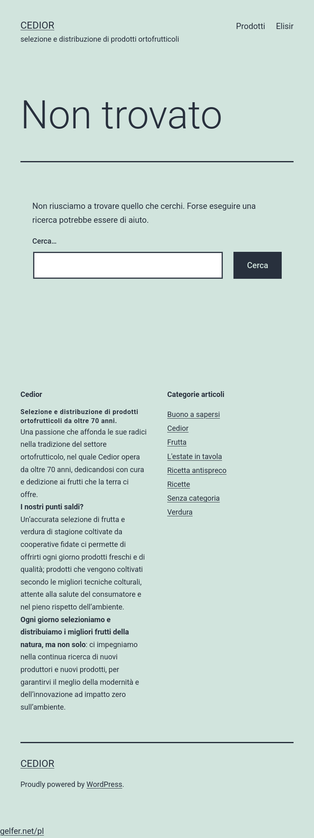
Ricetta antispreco (197, 470)
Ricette (178, 484)
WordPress (104, 784)
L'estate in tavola (194, 456)
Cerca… (44, 241)
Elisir (285, 26)
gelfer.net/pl (22, 831)
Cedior (37, 25)
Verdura (180, 512)
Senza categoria (193, 498)
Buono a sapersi (193, 414)
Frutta (176, 442)
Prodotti (250, 26)
